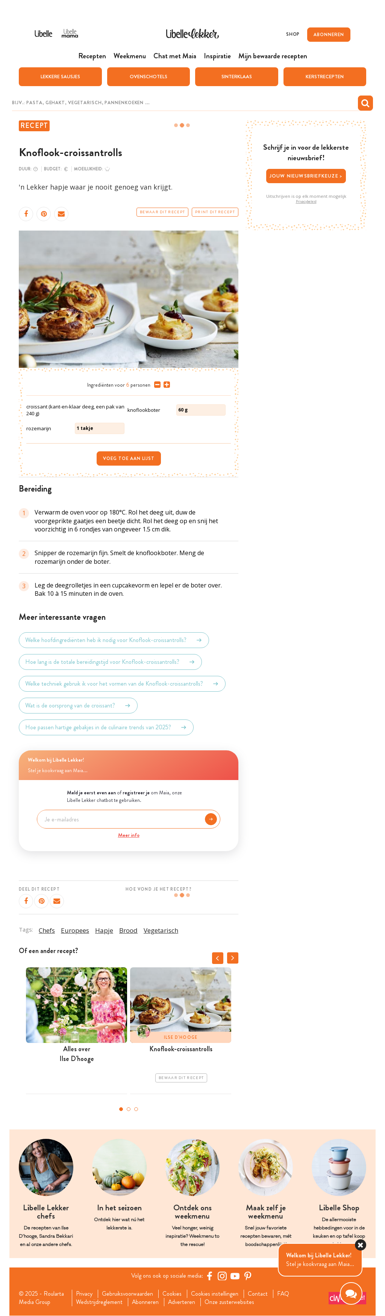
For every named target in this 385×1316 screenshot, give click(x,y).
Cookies (172, 1294)
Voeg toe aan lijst (129, 458)
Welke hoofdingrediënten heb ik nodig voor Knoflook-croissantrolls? (114, 640)
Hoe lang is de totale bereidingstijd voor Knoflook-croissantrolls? (110, 661)
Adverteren (182, 1302)
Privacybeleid (306, 201)
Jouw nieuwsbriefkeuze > (306, 175)
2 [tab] (128, 1109)
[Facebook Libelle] (209, 1275)
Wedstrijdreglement (99, 1302)
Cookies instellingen (215, 1294)
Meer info (128, 835)
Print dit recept (215, 212)
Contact (258, 1294)
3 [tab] (136, 1109)
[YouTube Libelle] (234, 1275)
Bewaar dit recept (162, 212)
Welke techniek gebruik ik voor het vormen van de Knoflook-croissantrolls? (122, 683)
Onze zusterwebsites (230, 1302)
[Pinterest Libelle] (247, 1275)
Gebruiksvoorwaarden (127, 1294)
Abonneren (145, 1302)
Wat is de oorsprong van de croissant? (78, 705)
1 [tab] (121, 1109)
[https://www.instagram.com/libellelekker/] (222, 1275)
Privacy (84, 1294)
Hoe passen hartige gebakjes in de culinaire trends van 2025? (106, 727)
